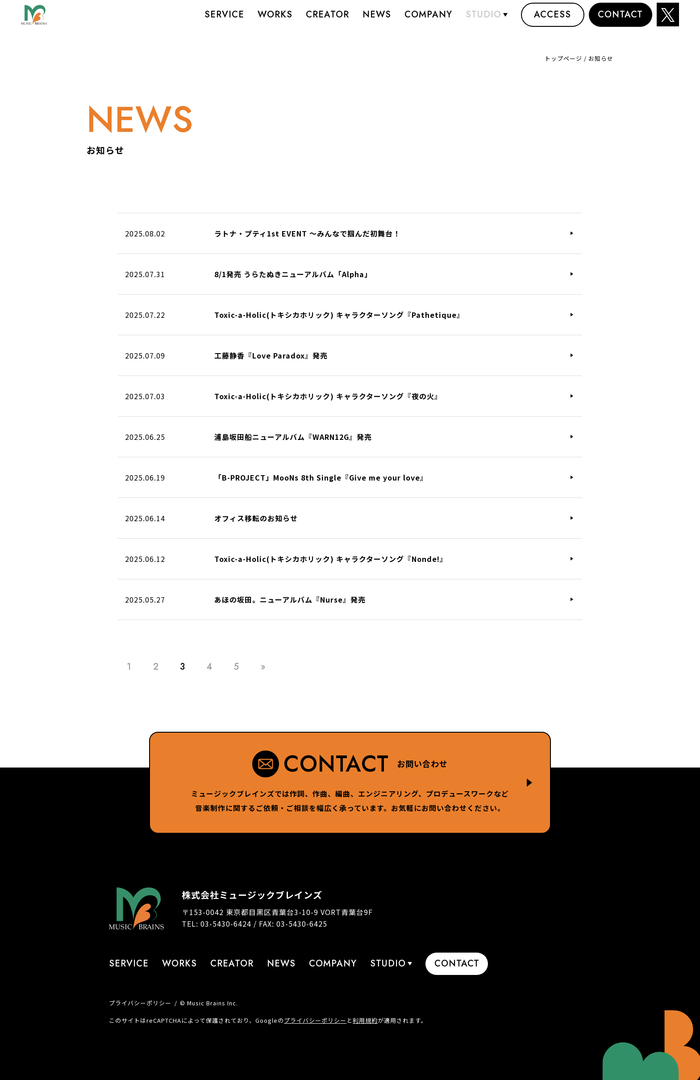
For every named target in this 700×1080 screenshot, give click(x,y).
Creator (327, 19)
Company (428, 19)
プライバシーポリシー (140, 1003)
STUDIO (483, 19)
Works (275, 19)
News (376, 19)
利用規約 (365, 1020)
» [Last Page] (263, 666)
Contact (620, 19)
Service (224, 19)
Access (552, 19)
